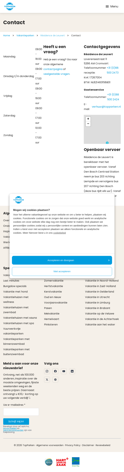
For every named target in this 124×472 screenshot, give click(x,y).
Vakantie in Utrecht (97, 297)
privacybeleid (10, 428)
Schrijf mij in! (16, 421)
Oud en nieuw (52, 297)
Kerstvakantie (53, 291)
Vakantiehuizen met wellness (16, 299)
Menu (111, 6)
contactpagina (52, 69)
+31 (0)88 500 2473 (113, 70)
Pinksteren (51, 324)
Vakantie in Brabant (97, 308)
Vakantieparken (25, 35)
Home (6, 35)
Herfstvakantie (53, 286)
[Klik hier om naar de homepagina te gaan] (9, 6)
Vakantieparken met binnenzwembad (16, 341)
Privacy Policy (72, 445)
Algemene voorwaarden (49, 445)
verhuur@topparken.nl (106, 107)
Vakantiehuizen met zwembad (16, 310)
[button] (107, 143)
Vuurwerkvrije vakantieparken (13, 331)
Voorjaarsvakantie (55, 302)
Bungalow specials (14, 286)
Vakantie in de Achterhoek (102, 319)
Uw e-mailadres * (14, 405)
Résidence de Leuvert (53, 35)
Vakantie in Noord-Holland (102, 281)
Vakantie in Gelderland (99, 291)
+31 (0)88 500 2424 (113, 97)
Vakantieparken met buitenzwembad (16, 352)
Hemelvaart (51, 319)
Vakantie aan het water (100, 324)
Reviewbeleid (103, 445)
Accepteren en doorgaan (78, 260)
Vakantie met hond (15, 291)
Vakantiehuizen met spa (18, 323)
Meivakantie (51, 313)
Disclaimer (88, 445)
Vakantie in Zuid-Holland (100, 286)
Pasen (48, 308)
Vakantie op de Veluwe (99, 313)
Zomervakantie (53, 281)
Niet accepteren (61, 271)
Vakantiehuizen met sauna (20, 318)
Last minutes (11, 281)
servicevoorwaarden (13, 430)
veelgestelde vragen (56, 74)
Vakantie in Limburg (97, 302)
